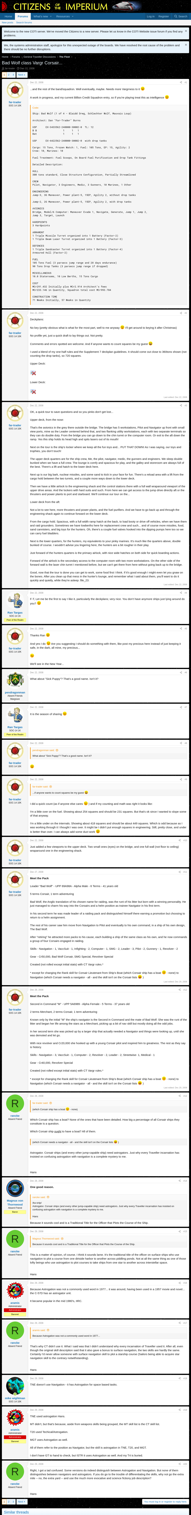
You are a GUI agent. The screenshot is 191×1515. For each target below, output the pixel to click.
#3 (186, 405)
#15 (185, 1231)
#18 (185, 1378)
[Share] (181, 82)
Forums (23, 16)
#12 (185, 990)
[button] (51, 16)
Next (20, 74)
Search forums (24, 22)
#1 (186, 82)
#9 (186, 779)
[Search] (180, 16)
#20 (185, 1464)
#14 (185, 1181)
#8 (186, 743)
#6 (186, 672)
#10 (185, 840)
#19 (185, 1410)
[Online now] (15, 1394)
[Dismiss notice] (185, 31)
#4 (186, 593)
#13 (185, 1096)
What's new (41, 16)
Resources (63, 16)
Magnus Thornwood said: (46, 1238)
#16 (185, 1283)
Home (8, 16)
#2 (186, 313)
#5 (186, 628)
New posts (7, 22)
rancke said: (39, 1197)
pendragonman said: (43, 750)
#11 (185, 872)
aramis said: (39, 1330)
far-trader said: (40, 786)
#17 (185, 1323)
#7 (186, 707)
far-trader (10, 68)
